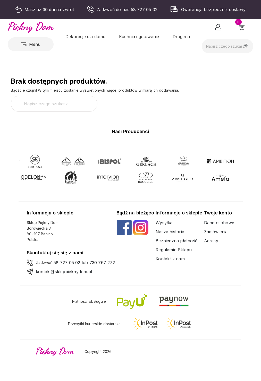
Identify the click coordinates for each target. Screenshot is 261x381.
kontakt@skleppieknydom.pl (64, 271)
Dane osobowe (219, 222)
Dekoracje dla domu (85, 36)
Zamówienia (216, 231)
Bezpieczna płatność (176, 240)
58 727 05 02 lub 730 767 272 (84, 262)
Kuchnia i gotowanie (139, 36)
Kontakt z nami (171, 258)
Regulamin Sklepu (174, 249)
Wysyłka (164, 222)
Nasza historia (170, 231)
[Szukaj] (227, 46)
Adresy (211, 240)
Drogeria (181, 36)
